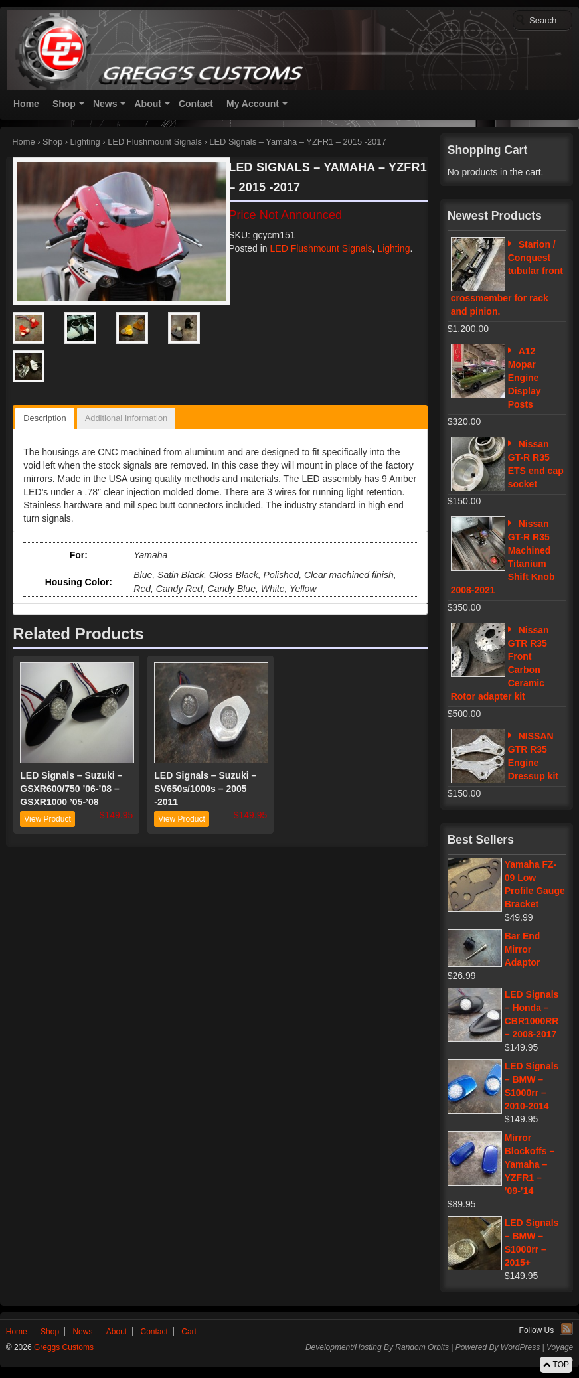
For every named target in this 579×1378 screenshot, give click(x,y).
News (105, 103)
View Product (47, 819)
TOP (556, 1364)
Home (26, 103)
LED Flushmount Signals (155, 142)
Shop (64, 103)
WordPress (520, 1347)
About (147, 103)
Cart (189, 1331)
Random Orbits (422, 1347)
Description (44, 418)
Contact (196, 103)
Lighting (85, 142)
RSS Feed (566, 1328)
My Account (252, 103)
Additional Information (126, 418)
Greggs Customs (63, 1347)
